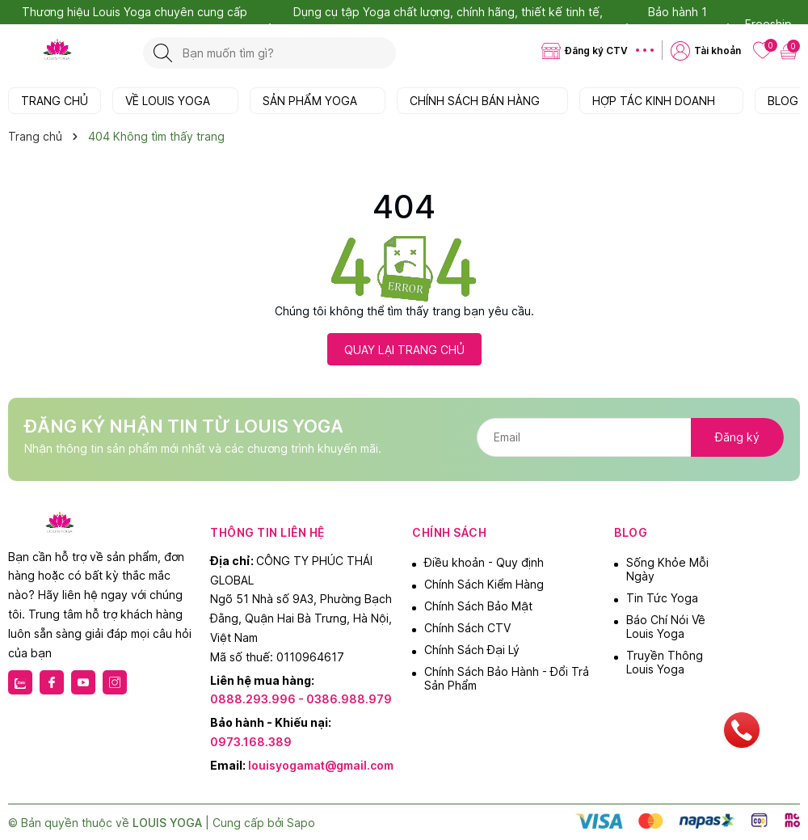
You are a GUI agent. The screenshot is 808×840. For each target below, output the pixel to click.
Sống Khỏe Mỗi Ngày (667, 569)
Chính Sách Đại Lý (472, 649)
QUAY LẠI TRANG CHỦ (404, 350)
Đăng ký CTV (596, 50)
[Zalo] (20, 682)
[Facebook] (52, 682)
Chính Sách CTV (467, 628)
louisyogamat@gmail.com (320, 765)
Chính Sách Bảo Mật (478, 606)
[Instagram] (115, 682)
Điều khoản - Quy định (484, 562)
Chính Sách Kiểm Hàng (484, 584)
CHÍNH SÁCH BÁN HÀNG (482, 101)
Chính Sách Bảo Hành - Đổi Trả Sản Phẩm (506, 678)
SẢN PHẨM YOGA (317, 101)
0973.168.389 (251, 742)
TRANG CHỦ (54, 101)
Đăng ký (737, 437)
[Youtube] (83, 682)
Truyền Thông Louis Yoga (664, 662)
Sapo (301, 822)
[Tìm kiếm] (163, 53)
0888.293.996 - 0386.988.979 (301, 699)
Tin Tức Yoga (662, 598)
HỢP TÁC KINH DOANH (661, 101)
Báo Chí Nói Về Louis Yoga (665, 626)
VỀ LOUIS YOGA (175, 101)
